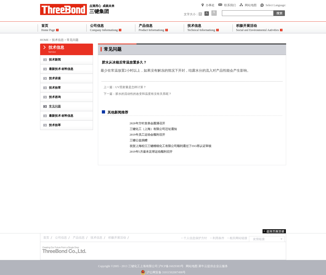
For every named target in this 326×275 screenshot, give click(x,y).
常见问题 (72, 40)
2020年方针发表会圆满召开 (147, 123)
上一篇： (125, 87)
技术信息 (58, 40)
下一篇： (137, 94)
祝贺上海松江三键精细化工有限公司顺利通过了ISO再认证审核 (171, 146)
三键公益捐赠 (138, 140)
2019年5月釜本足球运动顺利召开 (151, 151)
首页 (46, 237)
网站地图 (191, 266)
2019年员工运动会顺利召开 (147, 134)
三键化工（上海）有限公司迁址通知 (153, 129)
